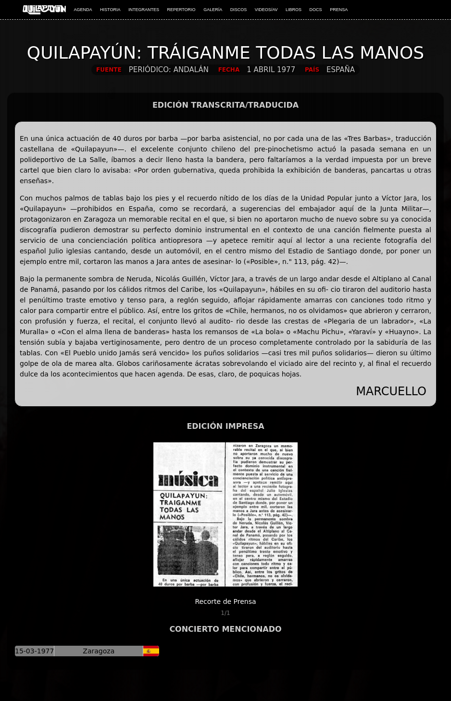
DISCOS (238, 9)
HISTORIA (110, 9)
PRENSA (339, 9)
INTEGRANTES (143, 9)
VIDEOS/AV (266, 9)
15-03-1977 (34, 651)
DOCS (316, 9)
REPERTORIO (181, 9)
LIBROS (293, 9)
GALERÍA (212, 9)
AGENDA (83, 9)
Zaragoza (98, 651)
